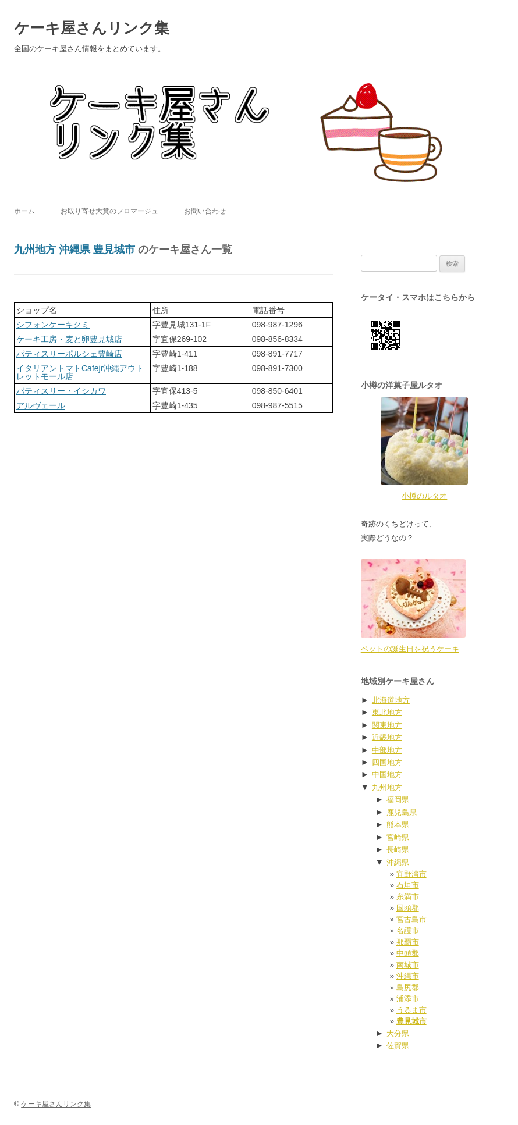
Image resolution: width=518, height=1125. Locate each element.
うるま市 (411, 1010)
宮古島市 (411, 919)
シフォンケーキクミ (53, 324)
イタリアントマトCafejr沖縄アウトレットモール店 (80, 372)
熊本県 (397, 824)
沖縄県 (74, 249)
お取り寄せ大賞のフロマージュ (109, 211)
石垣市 (407, 885)
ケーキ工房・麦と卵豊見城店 (69, 339)
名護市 (407, 930)
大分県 (397, 1033)
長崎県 (397, 849)
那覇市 (407, 942)
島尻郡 (407, 987)
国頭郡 (407, 907)
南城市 (407, 964)
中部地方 (387, 750)
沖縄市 (407, 975)
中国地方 (387, 774)
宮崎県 (397, 837)
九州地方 (35, 249)
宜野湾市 (411, 874)
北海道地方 (391, 700)
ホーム (24, 211)
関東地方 (387, 725)
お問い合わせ (205, 211)
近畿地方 (387, 737)
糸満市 (407, 896)
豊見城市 (114, 249)
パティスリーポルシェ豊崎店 (69, 353)
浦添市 (407, 998)
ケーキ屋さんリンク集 (91, 28)
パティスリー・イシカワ (61, 391)
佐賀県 (397, 1045)
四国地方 (387, 762)
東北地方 (387, 712)
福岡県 (397, 799)
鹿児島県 (401, 812)
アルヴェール (40, 405)
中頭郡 (407, 953)
